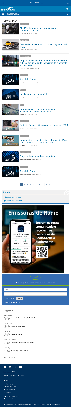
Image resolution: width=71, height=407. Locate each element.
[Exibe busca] (67, 9)
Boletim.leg (22, 89)
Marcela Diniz (23, 114)
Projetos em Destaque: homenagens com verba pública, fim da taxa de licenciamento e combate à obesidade (43, 63)
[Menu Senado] (3, 3)
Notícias (22, 104)
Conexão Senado (24, 24)
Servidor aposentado (10, 389)
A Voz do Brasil (23, 74)
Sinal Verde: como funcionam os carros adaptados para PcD (39, 29)
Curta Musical (8, 315)
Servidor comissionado (10, 387)
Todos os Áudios (10, 357)
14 (46, 184)
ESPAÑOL (13, 375)
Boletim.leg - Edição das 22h (19, 350)
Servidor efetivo (8, 384)
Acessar (20, 298)
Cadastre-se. (17, 302)
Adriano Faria (23, 49)
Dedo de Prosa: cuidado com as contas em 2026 (44, 125)
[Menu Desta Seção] (35, 14)
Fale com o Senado (10, 399)
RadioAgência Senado (25, 82)
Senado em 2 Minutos (25, 152)
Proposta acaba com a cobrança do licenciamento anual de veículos (37, 110)
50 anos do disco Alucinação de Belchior (23, 318)
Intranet (7, 380)
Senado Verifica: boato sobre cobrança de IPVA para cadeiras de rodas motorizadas (43, 141)
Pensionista (7, 392)
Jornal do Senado (28, 79)
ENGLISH (6, 375)
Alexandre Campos (24, 68)
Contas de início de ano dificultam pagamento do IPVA (44, 45)
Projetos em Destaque (25, 56)
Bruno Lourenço (24, 33)
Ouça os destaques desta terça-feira (38, 156)
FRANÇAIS (21, 375)
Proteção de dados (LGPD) (11, 396)
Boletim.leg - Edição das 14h (34, 94)
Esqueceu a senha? (9, 298)
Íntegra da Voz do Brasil (18, 326)
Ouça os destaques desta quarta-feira (22, 342)
